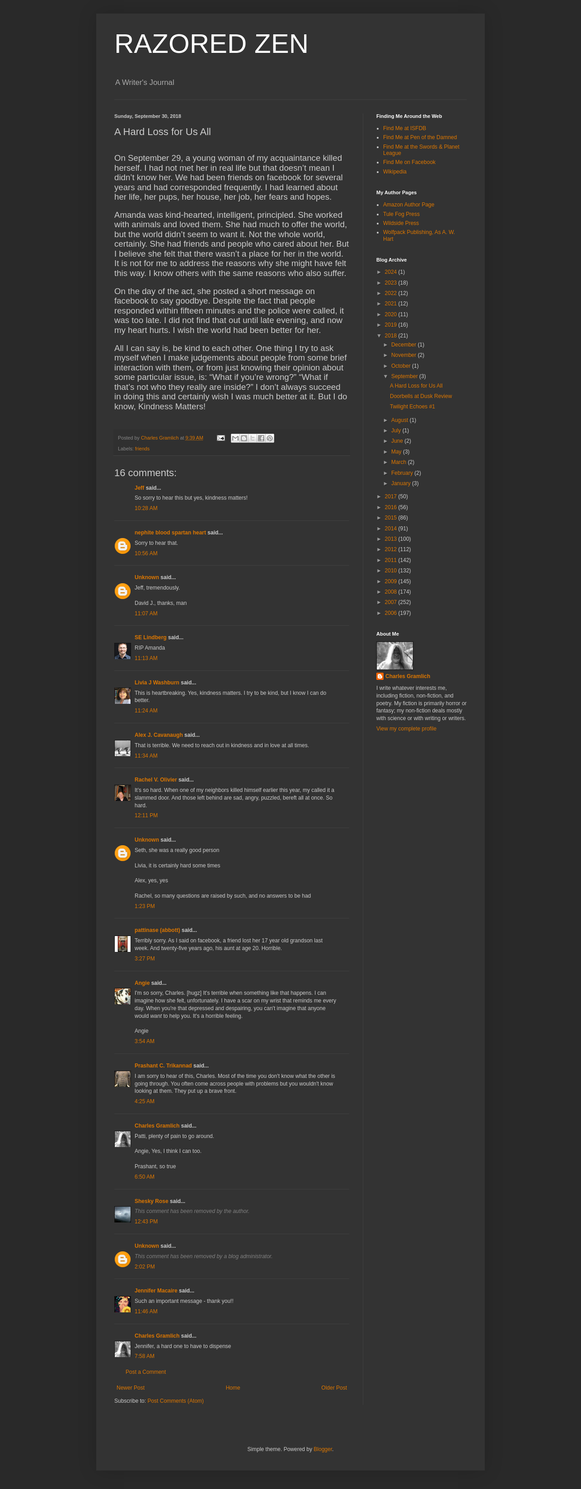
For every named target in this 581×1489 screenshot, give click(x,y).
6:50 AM (145, 1177)
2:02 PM (145, 1267)
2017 (391, 496)
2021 (391, 303)
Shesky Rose (152, 1201)
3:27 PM (145, 958)
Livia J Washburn (157, 682)
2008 (391, 592)
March (399, 462)
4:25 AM (145, 1101)
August (400, 420)
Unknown (147, 577)
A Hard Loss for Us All (416, 386)
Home (233, 1388)
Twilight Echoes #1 (412, 406)
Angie (142, 983)
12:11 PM (146, 815)
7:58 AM (145, 1356)
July (397, 430)
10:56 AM (146, 553)
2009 (391, 581)
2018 (391, 335)
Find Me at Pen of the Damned (420, 137)
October (401, 366)
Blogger (323, 1449)
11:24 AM (146, 710)
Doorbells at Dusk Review (421, 396)
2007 (391, 602)
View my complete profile (406, 729)
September (405, 376)
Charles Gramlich (157, 1126)
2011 (391, 560)
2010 (391, 570)
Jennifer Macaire (156, 1291)
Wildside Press (401, 223)
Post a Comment (146, 1372)
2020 (391, 314)
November (404, 355)
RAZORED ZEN (211, 43)
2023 (391, 283)
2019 (391, 325)
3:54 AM (145, 1041)
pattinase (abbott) (157, 930)
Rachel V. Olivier (156, 780)
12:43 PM (146, 1221)
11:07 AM (146, 613)
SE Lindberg (151, 637)
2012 (391, 549)
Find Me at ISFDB (404, 128)
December (404, 345)
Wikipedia (395, 172)
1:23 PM (145, 906)
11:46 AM (146, 1311)
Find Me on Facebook (409, 162)
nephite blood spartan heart (170, 532)
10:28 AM (146, 508)
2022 (391, 293)
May (397, 452)
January (401, 483)
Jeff (139, 488)
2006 (391, 613)
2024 (391, 272)
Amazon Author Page (408, 204)
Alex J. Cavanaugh (159, 735)
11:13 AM (146, 658)
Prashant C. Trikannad (163, 1066)
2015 (391, 518)
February (402, 473)
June (397, 441)
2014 (391, 528)
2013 (391, 539)
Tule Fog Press (401, 214)
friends (142, 448)
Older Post (334, 1388)
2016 (391, 507)
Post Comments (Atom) (175, 1401)
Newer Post (131, 1388)
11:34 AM (146, 756)
